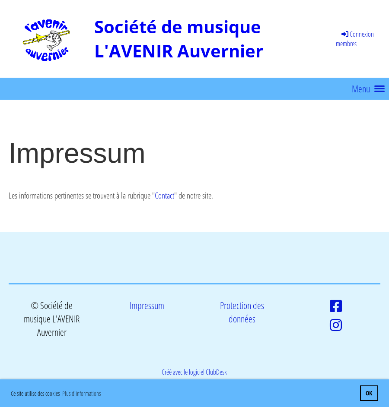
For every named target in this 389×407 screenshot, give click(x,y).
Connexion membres (355, 38)
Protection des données (242, 312)
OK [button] (369, 393)
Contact (164, 195)
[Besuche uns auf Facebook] (336, 306)
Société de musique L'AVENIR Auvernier (178, 39)
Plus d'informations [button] (81, 393)
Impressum (147, 305)
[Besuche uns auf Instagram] (336, 325)
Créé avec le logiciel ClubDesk (194, 372)
